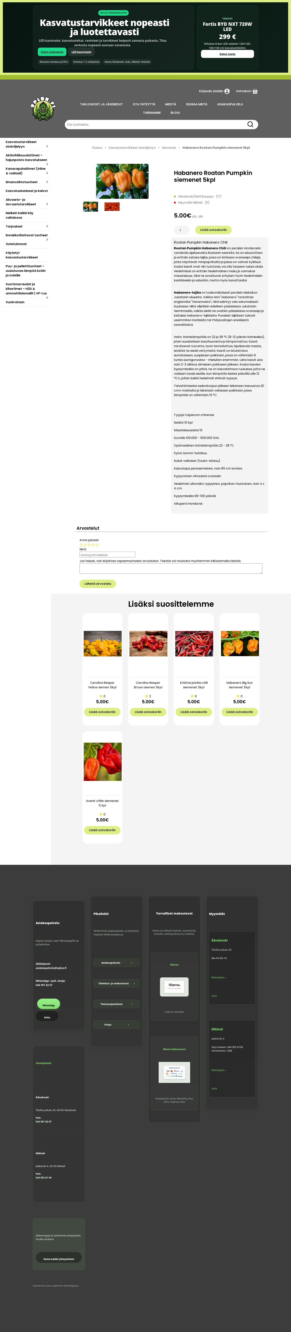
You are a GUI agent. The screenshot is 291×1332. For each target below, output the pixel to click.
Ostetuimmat (16, 244)
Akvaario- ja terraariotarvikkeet (21, 201)
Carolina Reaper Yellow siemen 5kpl (102, 685)
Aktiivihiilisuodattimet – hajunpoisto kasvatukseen (26, 157)
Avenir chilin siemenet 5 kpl (102, 803)
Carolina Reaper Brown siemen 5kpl (148, 685)
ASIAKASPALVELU (230, 104)
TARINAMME (152, 112)
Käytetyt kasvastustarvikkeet (22, 255)
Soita (47, 1017)
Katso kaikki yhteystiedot (59, 1259)
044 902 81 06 (43, 1177)
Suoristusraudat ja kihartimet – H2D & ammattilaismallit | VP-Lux (26, 289)
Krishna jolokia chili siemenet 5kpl (194, 685)
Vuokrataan (15, 302)
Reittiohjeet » (218, 977)
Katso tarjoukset (52, 52)
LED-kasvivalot (81, 52)
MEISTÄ (170, 104)
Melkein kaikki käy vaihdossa (19, 215)
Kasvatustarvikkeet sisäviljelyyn (21, 144)
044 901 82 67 (44, 985)
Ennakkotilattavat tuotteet (27, 235)
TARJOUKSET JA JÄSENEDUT (101, 104)
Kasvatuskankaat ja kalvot (27, 191)
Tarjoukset (14, 226)
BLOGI (175, 112)
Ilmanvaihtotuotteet (22, 182)
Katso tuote (228, 54)
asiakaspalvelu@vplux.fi (51, 968)
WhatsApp (49, 1005)
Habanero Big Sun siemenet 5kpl (239, 685)
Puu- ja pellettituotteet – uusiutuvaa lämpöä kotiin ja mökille (26, 271)
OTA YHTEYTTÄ (144, 104)
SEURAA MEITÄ (196, 104)
